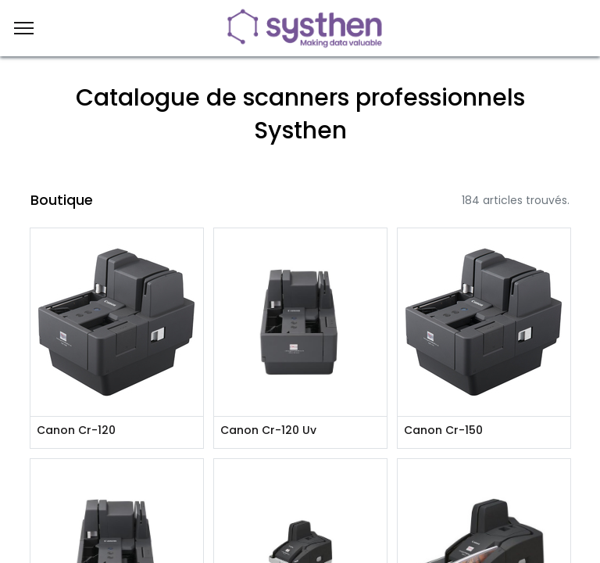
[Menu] (23, 28)
